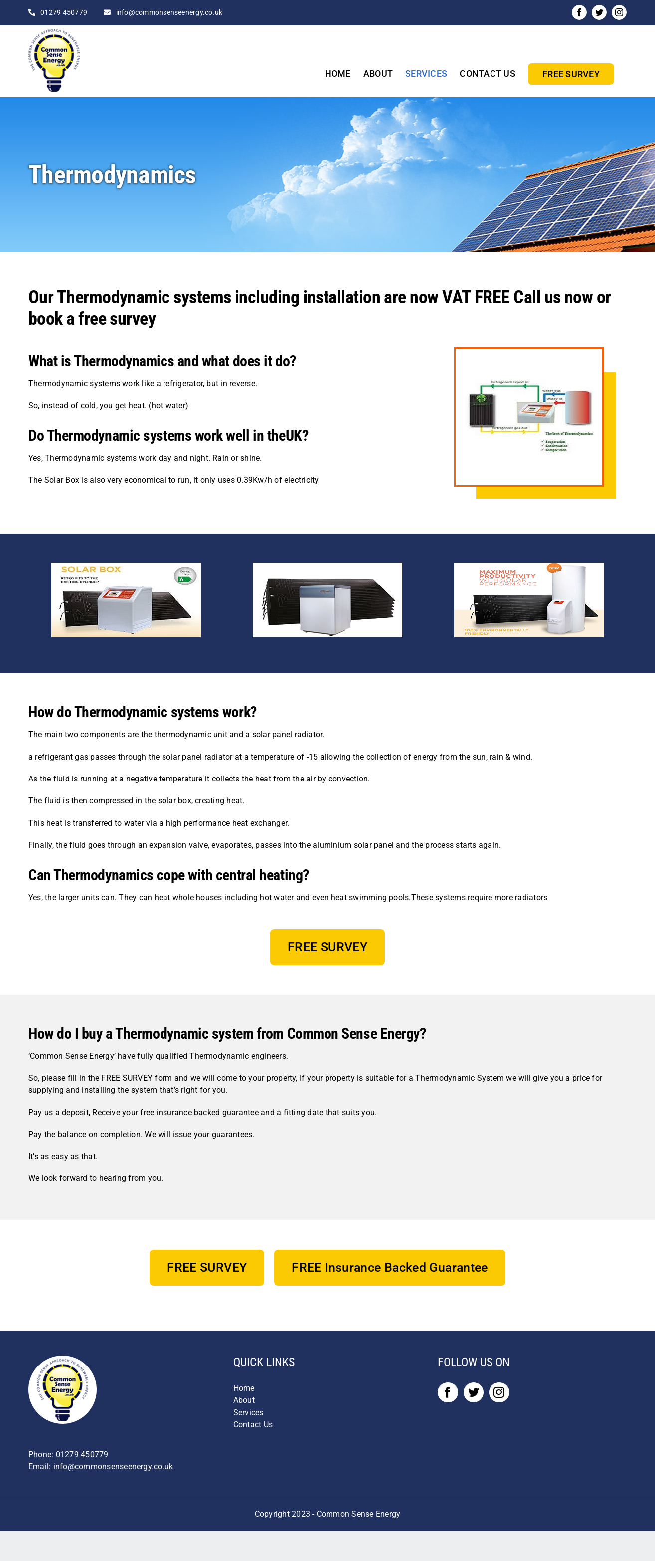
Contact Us (253, 1424)
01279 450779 (63, 12)
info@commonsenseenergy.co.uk (169, 12)
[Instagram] (499, 1392)
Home (244, 1388)
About (244, 1400)
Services (248, 1412)
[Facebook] (448, 1392)
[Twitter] (474, 1392)
